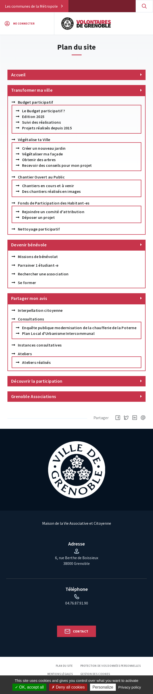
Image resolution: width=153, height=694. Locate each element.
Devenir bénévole (29, 245)
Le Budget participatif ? (43, 110)
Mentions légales (60, 674)
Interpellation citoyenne (40, 310)
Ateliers (25, 353)
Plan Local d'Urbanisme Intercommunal (58, 333)
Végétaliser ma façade (42, 153)
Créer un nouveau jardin (43, 148)
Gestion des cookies (95, 674)
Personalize (102, 687)
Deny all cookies (68, 687)
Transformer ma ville (32, 90)
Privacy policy (129, 687)
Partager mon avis (29, 298)
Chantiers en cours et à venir (48, 185)
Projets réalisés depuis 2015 (47, 127)
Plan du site (64, 665)
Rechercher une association (43, 273)
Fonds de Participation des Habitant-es (54, 203)
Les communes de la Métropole (31, 6)
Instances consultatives (39, 345)
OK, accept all (29, 687)
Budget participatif (35, 102)
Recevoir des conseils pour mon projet (57, 165)
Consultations (31, 319)
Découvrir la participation (36, 381)
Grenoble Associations (33, 396)
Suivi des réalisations (41, 122)
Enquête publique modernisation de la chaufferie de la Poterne (79, 327)
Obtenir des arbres (39, 159)
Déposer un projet (38, 217)
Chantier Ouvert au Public (41, 176)
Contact (80, 631)
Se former (27, 282)
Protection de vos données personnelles (110, 665)
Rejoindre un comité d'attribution (53, 211)
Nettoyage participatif (39, 229)
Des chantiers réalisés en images (51, 191)
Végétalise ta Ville (34, 139)
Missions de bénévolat (38, 256)
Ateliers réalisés (36, 362)
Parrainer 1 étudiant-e (38, 265)
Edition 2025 (33, 116)
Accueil (18, 75)
